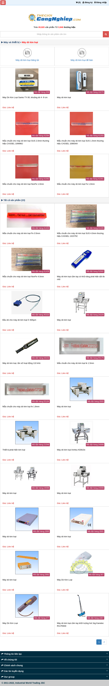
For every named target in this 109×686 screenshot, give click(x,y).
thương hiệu (69, 27)
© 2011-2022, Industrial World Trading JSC (23, 683)
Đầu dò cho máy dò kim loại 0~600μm (19, 320)
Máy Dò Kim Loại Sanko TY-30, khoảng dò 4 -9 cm (24, 97)
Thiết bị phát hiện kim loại (13, 450)
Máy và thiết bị (11, 42)
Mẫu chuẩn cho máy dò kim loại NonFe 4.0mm (23, 276)
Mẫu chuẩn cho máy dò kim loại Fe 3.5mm (21, 233)
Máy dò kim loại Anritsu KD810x (71, 450)
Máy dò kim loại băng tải (27, 60)
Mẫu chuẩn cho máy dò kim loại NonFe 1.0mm (23, 184)
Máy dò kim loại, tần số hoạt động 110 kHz (21, 363)
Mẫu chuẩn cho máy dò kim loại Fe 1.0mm (76, 184)
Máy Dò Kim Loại (64, 580)
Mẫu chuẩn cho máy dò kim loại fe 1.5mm (75, 363)
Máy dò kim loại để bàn (82, 60)
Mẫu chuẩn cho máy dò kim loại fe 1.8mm (21, 406)
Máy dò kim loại (64, 97)
